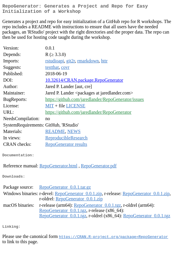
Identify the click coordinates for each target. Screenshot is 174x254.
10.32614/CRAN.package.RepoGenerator (84, 82)
